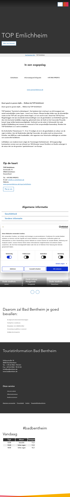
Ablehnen (13, 269)
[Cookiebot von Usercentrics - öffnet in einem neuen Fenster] (60, 227)
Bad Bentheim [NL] (30, 55)
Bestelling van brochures (12, 397)
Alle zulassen (57, 269)
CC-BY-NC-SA (22, 281)
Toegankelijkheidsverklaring (38, 403)
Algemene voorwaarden (9, 403)
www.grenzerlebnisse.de (35, 90)
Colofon (27, 403)
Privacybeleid (20, 403)
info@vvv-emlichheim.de (16, 180)
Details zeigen (60, 263)
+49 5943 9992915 (53, 78)
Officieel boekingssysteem (12, 394)
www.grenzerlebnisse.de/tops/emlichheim (17, 184)
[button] (65, 4)
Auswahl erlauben (35, 269)
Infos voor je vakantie (11, 391)
